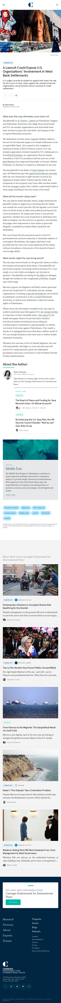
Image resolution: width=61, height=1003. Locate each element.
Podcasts (36, 931)
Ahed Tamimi (38, 170)
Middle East (24, 513)
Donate (7, 941)
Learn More (10, 495)
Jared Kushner (9, 161)
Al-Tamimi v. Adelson (27, 120)
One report (43, 315)
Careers (35, 942)
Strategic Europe (24, 663)
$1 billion (41, 275)
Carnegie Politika (24, 600)
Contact (35, 936)
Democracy (25, 508)
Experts (7, 935)
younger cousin (18, 186)
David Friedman (15, 155)
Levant (7, 518)
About (6, 930)
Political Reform (11, 508)
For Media (35, 948)
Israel (35, 513)
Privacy (34, 945)
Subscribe (13, 902)
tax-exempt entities (49, 312)
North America (39, 508)
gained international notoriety (43, 173)
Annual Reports (37, 939)
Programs (36, 919)
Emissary (21, 785)
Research (8, 919)
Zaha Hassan (9, 105)
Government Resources (40, 951)
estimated (18, 331)
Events (35, 923)
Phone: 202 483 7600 (10, 981)
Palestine (45, 513)
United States (10, 513)
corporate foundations (36, 293)
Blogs (34, 927)
